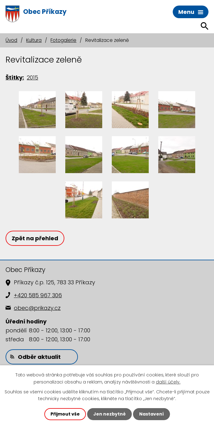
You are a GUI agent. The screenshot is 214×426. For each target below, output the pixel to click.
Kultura (34, 40)
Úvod (11, 40)
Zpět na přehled (35, 238)
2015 (32, 77)
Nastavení (151, 414)
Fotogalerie (63, 40)
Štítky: (15, 77)
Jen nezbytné (109, 414)
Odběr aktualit (35, 357)
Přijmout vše (65, 414)
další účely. (168, 382)
